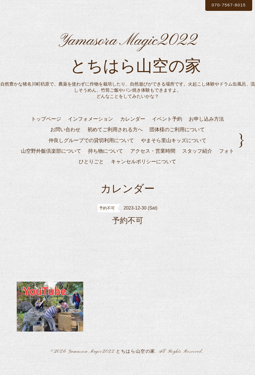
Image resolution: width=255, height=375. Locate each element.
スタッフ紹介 (197, 160)
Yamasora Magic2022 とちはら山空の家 (111, 361)
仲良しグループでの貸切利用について (91, 149)
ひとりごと (91, 171)
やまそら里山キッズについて (173, 149)
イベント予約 (167, 128)
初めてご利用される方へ (115, 139)
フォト (226, 160)
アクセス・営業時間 (152, 160)
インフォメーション (90, 128)
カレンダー (132, 128)
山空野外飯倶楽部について (51, 160)
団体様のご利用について (177, 139)
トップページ (46, 128)
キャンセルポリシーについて (143, 171)
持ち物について (105, 160)
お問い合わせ (65, 139)
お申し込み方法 (206, 128)
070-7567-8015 (227, 5)
